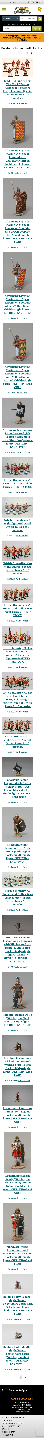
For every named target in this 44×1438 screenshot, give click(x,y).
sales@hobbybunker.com (22, 1407)
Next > (27, 1377)
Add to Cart (22, 103)
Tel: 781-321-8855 (22, 1409)
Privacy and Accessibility (13, 1423)
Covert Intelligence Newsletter (22, 24)
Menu (4, 9)
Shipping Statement (11, 1426)
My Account (7, 1435)
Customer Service (10, 2)
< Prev (17, 1377)
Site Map (5, 1429)
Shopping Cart (8, 1432)
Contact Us (7, 1420)
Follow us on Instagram (17, 1390)
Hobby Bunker (22, 10)
